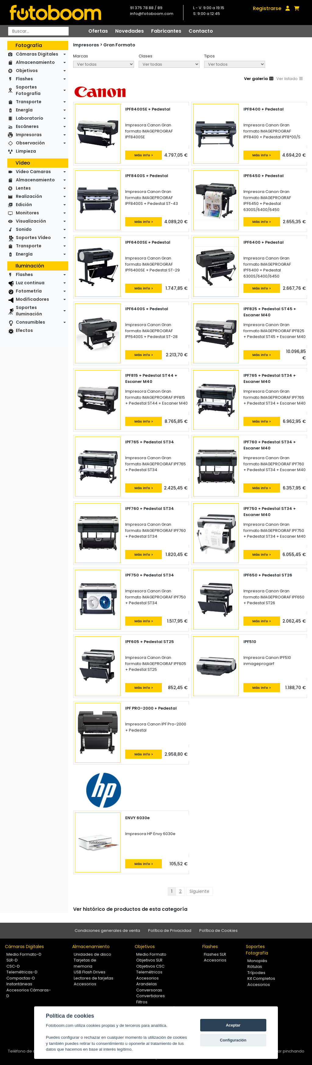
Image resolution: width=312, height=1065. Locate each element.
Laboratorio (29, 118)
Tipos (209, 56)
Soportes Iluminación (29, 310)
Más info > (143, 155)
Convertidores (150, 996)
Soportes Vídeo (33, 237)
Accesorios (85, 984)
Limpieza (26, 151)
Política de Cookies (218, 930)
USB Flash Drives (89, 972)
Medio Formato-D (23, 954)
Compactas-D (20, 978)
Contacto (201, 31)
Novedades (129, 31)
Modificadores (32, 299)
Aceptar (233, 1025)
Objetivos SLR (149, 960)
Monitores (27, 213)
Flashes (24, 79)
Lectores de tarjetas (93, 978)
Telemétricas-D (21, 972)
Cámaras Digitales (37, 54)
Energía (24, 110)
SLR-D (12, 960)
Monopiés (257, 961)
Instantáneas (19, 984)
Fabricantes (166, 31)
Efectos (24, 330)
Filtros (141, 1002)
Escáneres (27, 126)
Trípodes (256, 973)
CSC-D (13, 966)
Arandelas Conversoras (149, 987)
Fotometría (29, 291)
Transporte (28, 102)
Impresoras (29, 135)
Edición (24, 205)
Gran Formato (119, 45)
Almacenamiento (35, 62)
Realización (29, 196)
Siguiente (199, 891)
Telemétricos (149, 972)
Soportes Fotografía (28, 90)
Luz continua (30, 283)
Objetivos (27, 70)
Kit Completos (261, 978)
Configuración (233, 1040)
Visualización (31, 221)
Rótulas (254, 966)
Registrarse (267, 8)
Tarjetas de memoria (85, 963)
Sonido (24, 229)
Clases (145, 56)
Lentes (23, 188)
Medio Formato (151, 954)
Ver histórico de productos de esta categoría (130, 909)
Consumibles (30, 322)
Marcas (80, 56)
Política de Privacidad (169, 930)
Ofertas (98, 31)
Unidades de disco (92, 954)
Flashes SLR (215, 954)
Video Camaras (33, 172)
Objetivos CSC (150, 966)
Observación (30, 143)
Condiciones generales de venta (107, 930)
